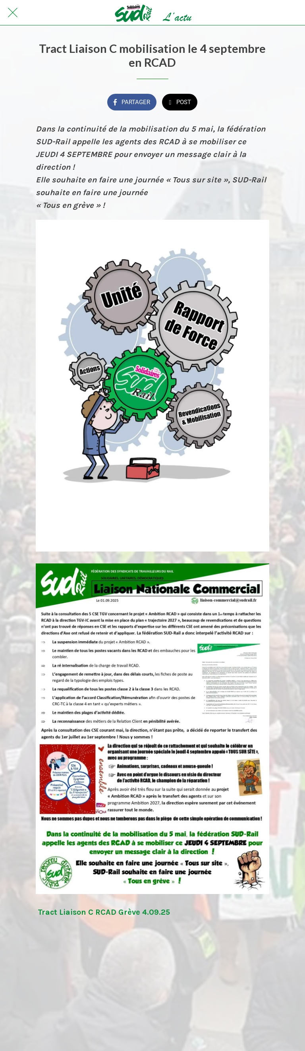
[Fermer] (12, 12)
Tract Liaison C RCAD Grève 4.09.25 (104, 912)
